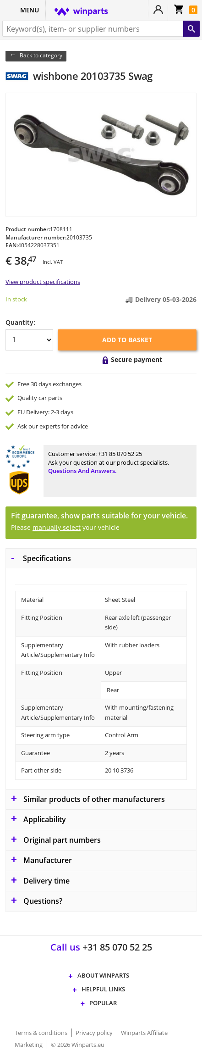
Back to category (41, 55)
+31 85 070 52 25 (120, 454)
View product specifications (42, 282)
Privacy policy (95, 1033)
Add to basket (127, 339)
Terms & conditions (42, 1033)
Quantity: (20, 322)
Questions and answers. (82, 471)
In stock (16, 299)
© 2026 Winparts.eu (77, 1044)
